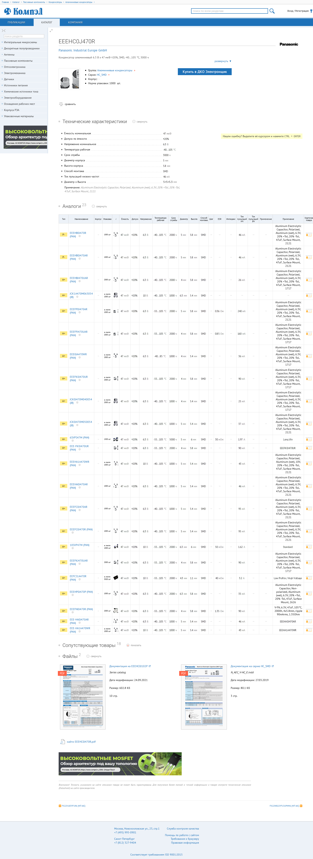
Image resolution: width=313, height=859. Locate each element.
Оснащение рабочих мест (19, 104)
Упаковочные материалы (19, 116)
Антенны (9, 54)
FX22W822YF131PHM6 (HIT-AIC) (284, 805)
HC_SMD (103, 74)
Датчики (9, 79)
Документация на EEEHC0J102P (130, 666)
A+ (63, 279)
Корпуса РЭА (11, 110)
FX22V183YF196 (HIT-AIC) (73, 805)
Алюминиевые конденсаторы (116, 70)
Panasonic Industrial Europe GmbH (83, 50)
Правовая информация (185, 842)
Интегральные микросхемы (20, 42)
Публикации (16, 22)
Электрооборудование (18, 97)
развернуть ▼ (223, 61)
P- (63, 234)
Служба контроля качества (183, 828)
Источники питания (16, 85)
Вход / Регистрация (298, 11)
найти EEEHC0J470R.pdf (81, 741)
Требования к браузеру (185, 839)
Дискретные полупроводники (22, 48)
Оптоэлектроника (14, 67)
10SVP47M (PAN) (79, 545)
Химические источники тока (21, 91)
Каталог (46, 22)
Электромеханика (14, 73)
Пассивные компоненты (18, 60)
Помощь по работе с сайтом (182, 835)
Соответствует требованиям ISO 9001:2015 (156, 854)
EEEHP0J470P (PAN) (81, 592)
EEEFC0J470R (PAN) (81, 529)
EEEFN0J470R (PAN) (81, 609)
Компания (75, 22)
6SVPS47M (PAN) (79, 437)
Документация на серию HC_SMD (252, 666)
